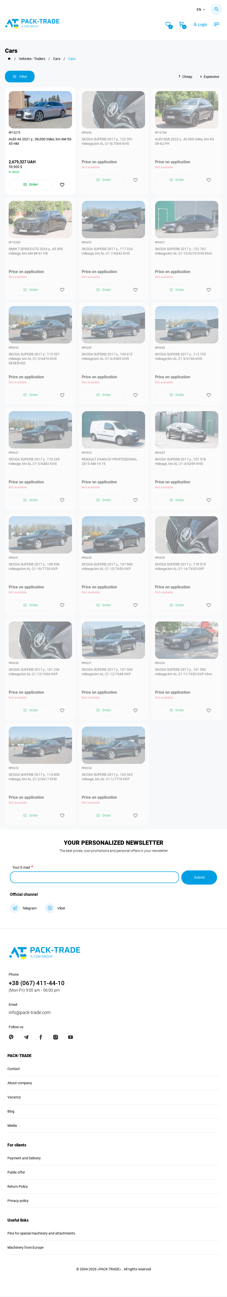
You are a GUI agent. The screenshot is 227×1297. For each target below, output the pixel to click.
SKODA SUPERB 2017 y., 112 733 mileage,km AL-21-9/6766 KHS (180, 356)
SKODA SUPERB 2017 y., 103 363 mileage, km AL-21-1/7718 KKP (107, 778)
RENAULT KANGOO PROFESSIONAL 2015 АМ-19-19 (110, 462)
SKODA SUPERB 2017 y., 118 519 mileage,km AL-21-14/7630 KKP (180, 567)
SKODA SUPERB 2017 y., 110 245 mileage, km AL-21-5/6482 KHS (34, 462)
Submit (199, 878)
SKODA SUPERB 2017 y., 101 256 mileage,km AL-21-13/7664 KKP (34, 672)
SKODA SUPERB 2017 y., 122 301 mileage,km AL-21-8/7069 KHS (107, 141)
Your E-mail (21, 868)
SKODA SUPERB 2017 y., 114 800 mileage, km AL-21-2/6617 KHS (34, 778)
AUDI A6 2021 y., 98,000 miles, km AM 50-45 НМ (37, 141)
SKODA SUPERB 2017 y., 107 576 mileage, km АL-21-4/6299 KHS (180, 462)
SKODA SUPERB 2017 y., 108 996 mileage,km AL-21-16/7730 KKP (34, 567)
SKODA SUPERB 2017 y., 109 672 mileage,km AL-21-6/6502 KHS (107, 356)
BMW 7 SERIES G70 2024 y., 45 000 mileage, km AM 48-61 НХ (36, 251)
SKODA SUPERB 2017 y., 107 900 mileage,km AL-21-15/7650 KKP (107, 567)
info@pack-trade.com (30, 1013)
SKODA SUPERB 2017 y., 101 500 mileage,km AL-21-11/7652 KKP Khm (183, 672)
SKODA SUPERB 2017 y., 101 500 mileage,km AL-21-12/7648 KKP (107, 672)
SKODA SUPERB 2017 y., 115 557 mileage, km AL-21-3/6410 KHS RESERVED (34, 358)
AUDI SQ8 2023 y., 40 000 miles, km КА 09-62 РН (184, 141)
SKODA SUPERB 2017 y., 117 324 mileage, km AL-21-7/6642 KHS (107, 251)
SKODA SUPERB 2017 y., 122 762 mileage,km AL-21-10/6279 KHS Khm (183, 251)
